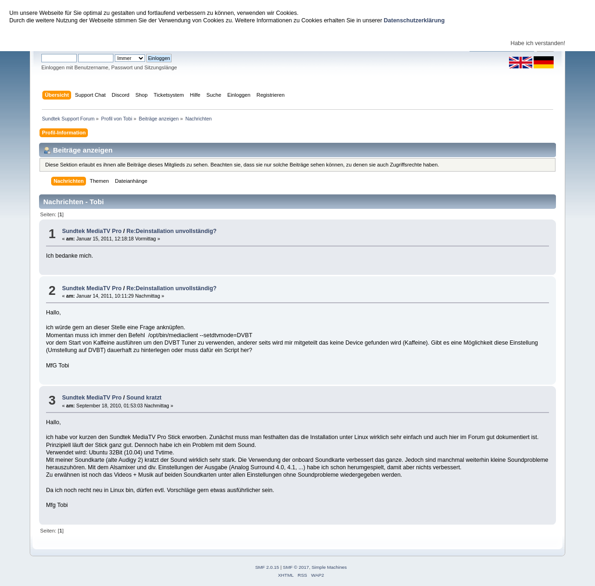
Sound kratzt (144, 397)
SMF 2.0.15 (267, 567)
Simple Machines (329, 567)
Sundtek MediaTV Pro (91, 231)
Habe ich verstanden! (537, 43)
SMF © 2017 (296, 567)
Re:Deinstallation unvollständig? (171, 231)
